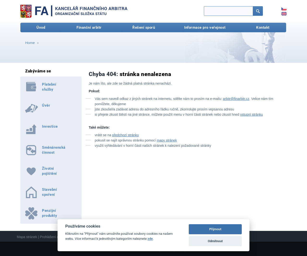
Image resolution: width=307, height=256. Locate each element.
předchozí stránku (125, 135)
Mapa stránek (27, 237)
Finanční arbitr (89, 27)
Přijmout (215, 229)
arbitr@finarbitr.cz (236, 99)
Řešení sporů (143, 27)
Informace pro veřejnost (205, 27)
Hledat (256, 11)
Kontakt (263, 27)
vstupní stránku (251, 114)
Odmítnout (215, 241)
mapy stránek (167, 140)
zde (150, 238)
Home (30, 43)
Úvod (40, 27)
